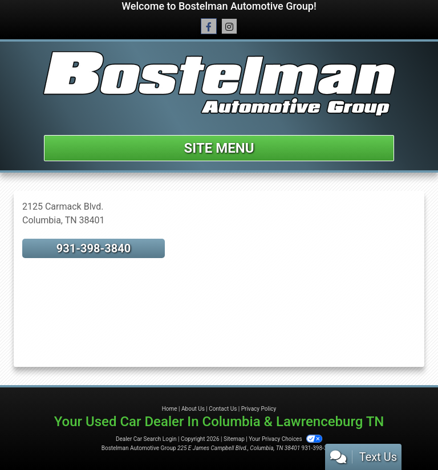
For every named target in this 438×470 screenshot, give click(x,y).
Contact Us (223, 409)
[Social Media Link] (229, 26)
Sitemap (234, 439)
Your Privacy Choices (285, 439)
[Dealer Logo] (219, 84)
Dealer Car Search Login (146, 439)
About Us (193, 409)
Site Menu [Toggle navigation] (219, 148)
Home (169, 409)
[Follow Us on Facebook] (209, 26)
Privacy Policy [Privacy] (259, 409)
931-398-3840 (93, 248)
